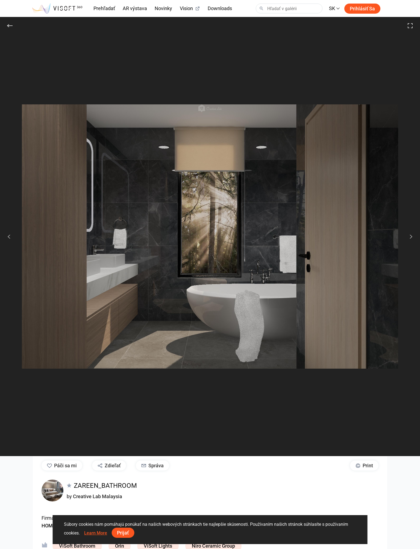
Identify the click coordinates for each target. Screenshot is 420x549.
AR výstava (135, 8)
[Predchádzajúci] (9, 236)
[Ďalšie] (408, 236)
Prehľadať (104, 8)
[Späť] (10, 25)
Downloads (220, 8)
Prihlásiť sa (362, 8)
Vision (190, 8)
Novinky (163, 8)
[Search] (289, 8)
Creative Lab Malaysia (97, 496)
